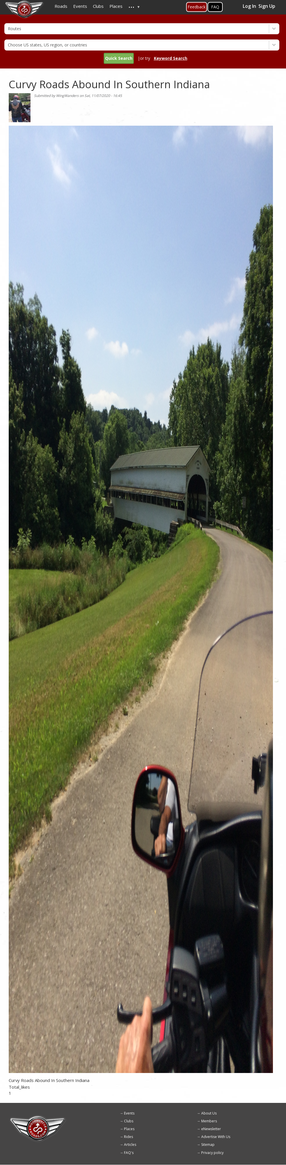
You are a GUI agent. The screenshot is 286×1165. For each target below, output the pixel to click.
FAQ (215, 7)
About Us (209, 1113)
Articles (130, 1144)
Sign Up (266, 6)
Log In (249, 6)
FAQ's (129, 1152)
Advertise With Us (215, 1136)
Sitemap (208, 1144)
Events (129, 1113)
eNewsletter (211, 1128)
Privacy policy (212, 1152)
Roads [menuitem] (61, 6)
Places (129, 1128)
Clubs (128, 1121)
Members (209, 1121)
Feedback (197, 7)
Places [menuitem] (116, 6)
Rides (128, 1136)
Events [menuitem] (80, 6)
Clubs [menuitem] (98, 6)
